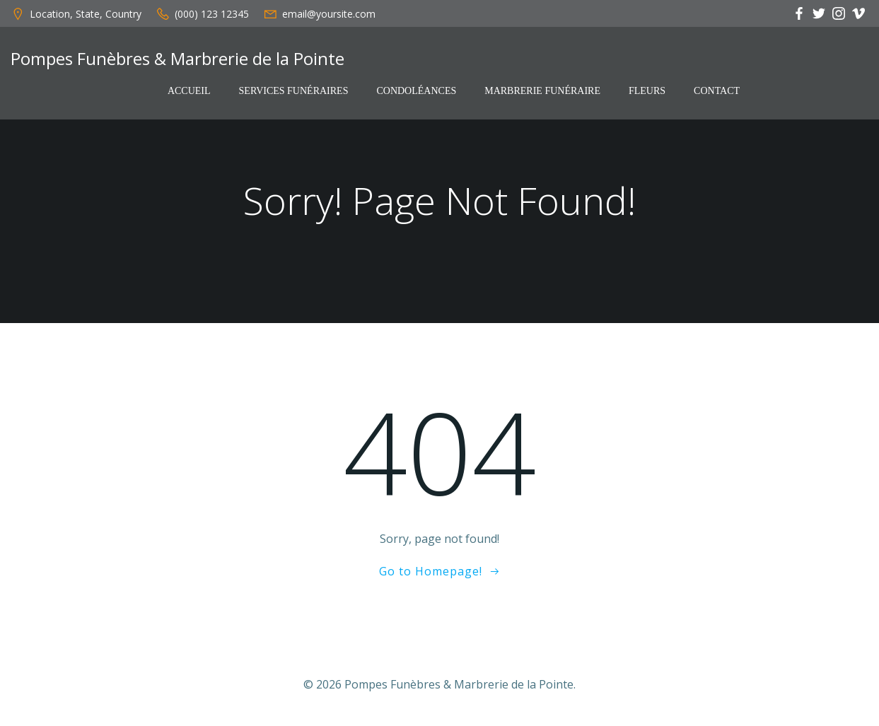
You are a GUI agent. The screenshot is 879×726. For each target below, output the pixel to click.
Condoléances (416, 91)
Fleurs (647, 91)
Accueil (189, 91)
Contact (717, 91)
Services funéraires (294, 91)
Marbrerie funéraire (542, 91)
